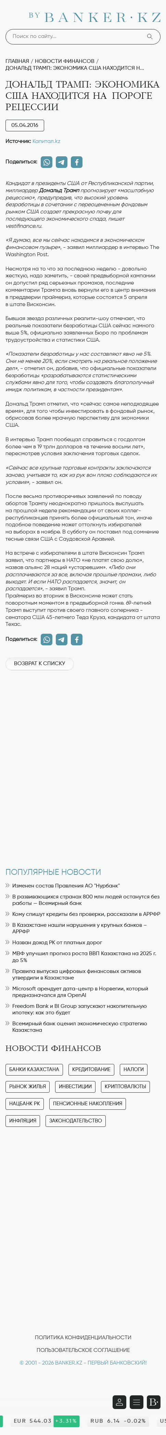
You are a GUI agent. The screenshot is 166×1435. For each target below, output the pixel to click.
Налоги (134, 1069)
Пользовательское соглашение (83, 1350)
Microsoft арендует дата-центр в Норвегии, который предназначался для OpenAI (76, 992)
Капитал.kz (47, 141)
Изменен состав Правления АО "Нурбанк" (62, 886)
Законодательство (75, 1120)
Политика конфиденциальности (83, 1338)
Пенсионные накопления (87, 1103)
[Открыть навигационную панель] (136, 1402)
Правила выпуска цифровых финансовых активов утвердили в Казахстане (73, 975)
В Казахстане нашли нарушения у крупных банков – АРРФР (76, 929)
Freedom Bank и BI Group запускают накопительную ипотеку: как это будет (76, 1010)
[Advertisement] (83, 765)
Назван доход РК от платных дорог (53, 943)
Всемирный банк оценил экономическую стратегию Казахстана (76, 1027)
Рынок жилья (27, 1086)
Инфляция (22, 1120)
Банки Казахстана (34, 1069)
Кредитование (91, 1069)
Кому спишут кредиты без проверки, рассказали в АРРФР (82, 914)
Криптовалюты (125, 1086)
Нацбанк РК (24, 1103)
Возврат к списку (39, 664)
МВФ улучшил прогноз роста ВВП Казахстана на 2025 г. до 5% (80, 957)
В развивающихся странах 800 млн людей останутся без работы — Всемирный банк (82, 900)
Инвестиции (75, 1086)
